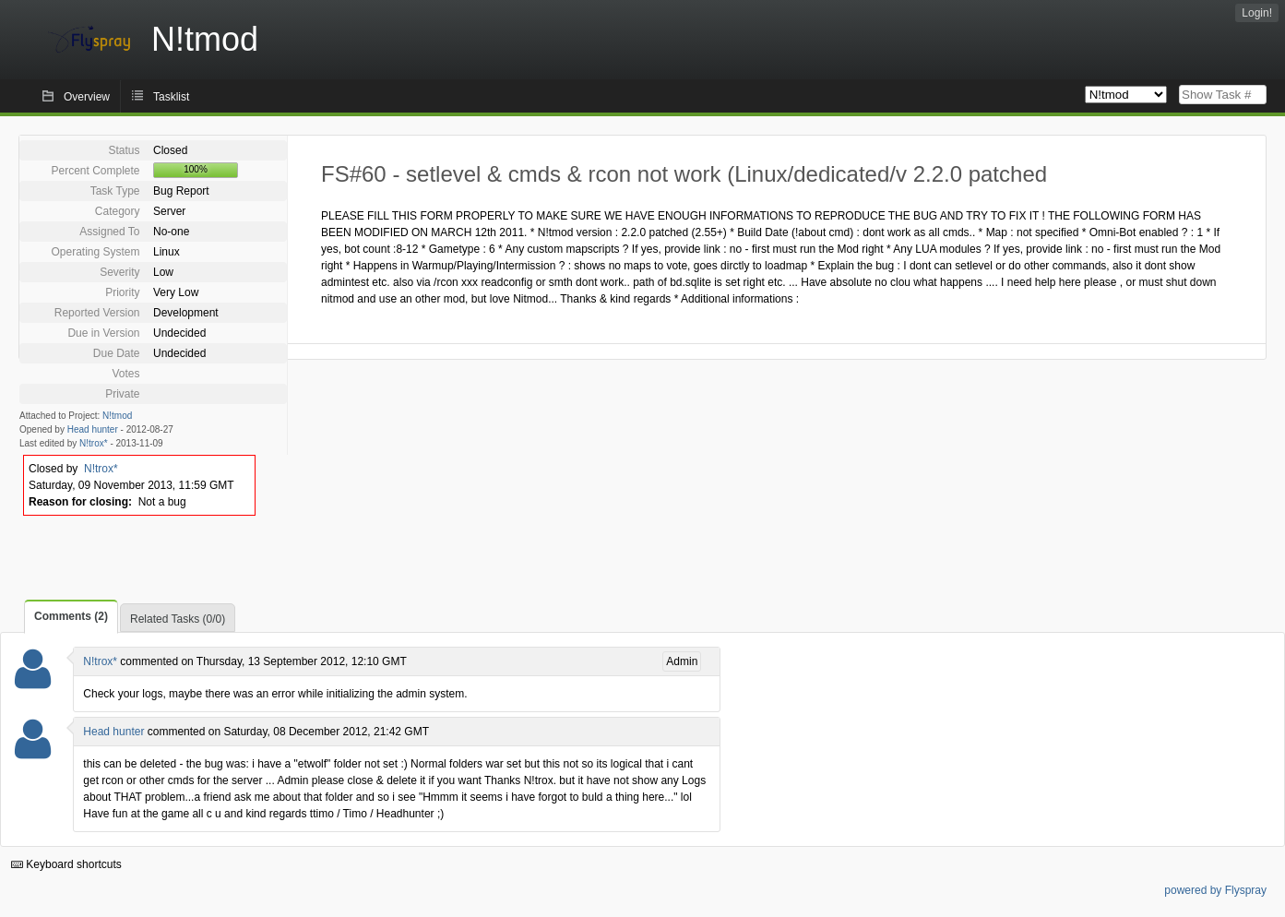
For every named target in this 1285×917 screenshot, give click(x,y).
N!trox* (93, 443)
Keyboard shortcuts (66, 864)
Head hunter (92, 429)
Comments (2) (71, 616)
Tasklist (171, 96)
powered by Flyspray (1215, 890)
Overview (87, 96)
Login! (1257, 12)
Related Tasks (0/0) (177, 619)
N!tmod (117, 416)
